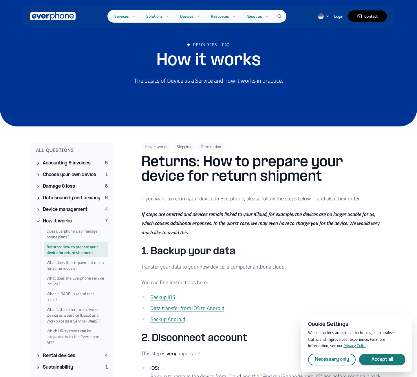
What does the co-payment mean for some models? (75, 265)
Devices (190, 16)
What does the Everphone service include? (75, 281)
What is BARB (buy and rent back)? (70, 296)
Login (338, 16)
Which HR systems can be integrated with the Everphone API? (73, 336)
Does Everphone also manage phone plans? (72, 234)
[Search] (279, 16)
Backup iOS (162, 300)
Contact (367, 16)
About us (257, 16)
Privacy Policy (354, 345)
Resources (223, 16)
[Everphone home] (53, 16)
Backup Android (167, 323)
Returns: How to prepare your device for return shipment (72, 249)
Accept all (382, 359)
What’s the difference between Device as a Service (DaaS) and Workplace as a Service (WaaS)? (73, 315)
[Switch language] (324, 16)
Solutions (158, 16)
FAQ (226, 50)
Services (125, 16)
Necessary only (332, 359)
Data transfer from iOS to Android (187, 312)
